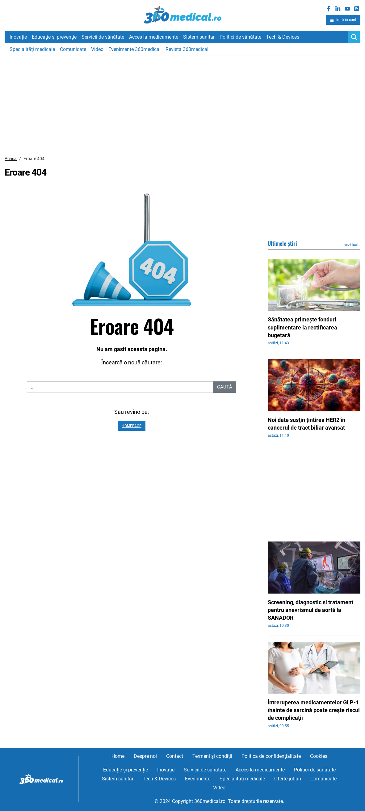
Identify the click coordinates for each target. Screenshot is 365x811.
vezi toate (352, 245)
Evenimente (197, 779)
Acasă (11, 158)
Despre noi (145, 756)
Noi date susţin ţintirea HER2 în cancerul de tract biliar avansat (306, 424)
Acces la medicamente (153, 37)
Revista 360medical (187, 49)
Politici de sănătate (240, 37)
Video (97, 49)
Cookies (318, 756)
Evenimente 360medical (134, 49)
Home (117, 756)
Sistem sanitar (199, 37)
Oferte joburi (287, 779)
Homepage (131, 426)
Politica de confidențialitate (271, 756)
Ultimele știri (282, 243)
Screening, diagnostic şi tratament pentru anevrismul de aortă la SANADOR (310, 610)
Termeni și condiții (212, 756)
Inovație (18, 37)
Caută (224, 387)
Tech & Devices (282, 37)
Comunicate (73, 49)
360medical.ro (183, 15)
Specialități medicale (32, 49)
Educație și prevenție (54, 37)
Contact (174, 756)
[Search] (354, 37)
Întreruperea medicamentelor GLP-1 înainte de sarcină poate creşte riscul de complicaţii (314, 710)
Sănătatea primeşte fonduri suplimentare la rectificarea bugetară (302, 327)
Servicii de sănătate (103, 37)
